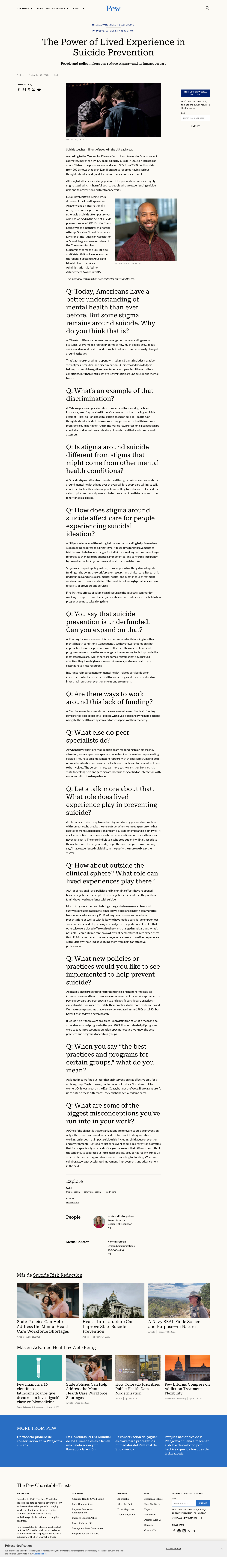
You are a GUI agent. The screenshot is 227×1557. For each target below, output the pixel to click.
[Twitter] (188, 1530)
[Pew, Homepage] (113, 8)
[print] (39, 89)
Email (183, 113)
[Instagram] (179, 1531)
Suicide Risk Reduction (57, 1275)
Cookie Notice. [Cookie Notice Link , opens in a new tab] (40, 1553)
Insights (122, 1493)
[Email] (195, 118)
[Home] (44, 1485)
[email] (109, 1228)
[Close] (221, 1548)
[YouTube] (193, 1531)
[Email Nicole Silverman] (109, 1254)
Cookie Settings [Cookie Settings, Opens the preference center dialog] (173, 1548)
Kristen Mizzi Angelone (121, 1215)
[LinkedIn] (184, 1531)
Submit (195, 126)
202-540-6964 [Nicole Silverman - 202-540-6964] (116, 1250)
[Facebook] (174, 1531)
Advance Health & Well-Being (64, 1347)
